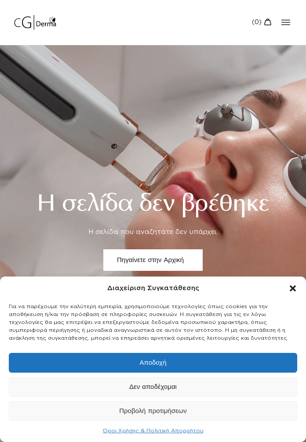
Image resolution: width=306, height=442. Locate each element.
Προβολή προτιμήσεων (153, 411)
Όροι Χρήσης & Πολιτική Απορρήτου (153, 430)
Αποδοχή (153, 363)
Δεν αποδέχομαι (153, 387)
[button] (292, 288)
